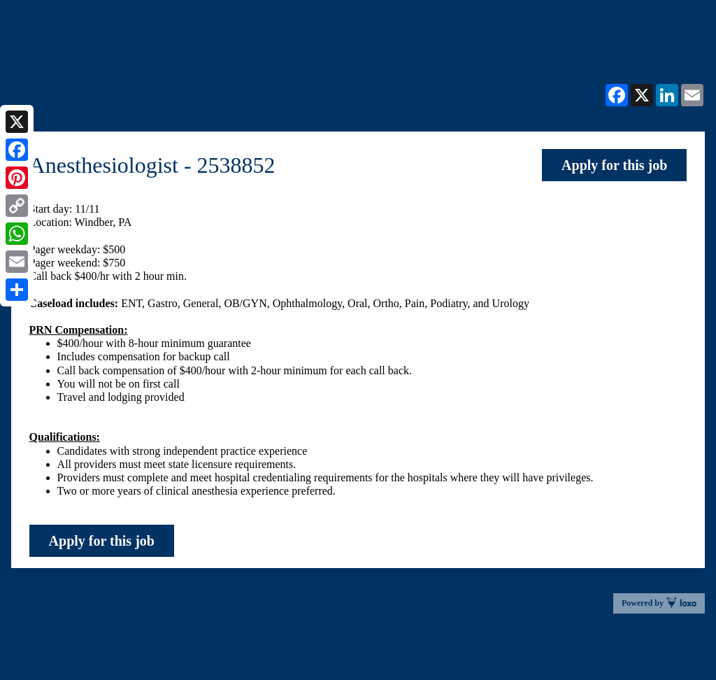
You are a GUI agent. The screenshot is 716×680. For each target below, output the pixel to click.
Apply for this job (614, 165)
